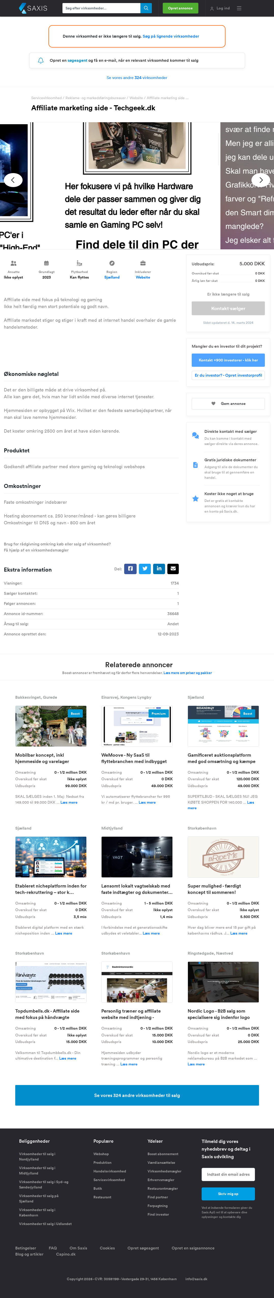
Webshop (101, 1153)
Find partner (158, 1197)
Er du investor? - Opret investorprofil (228, 375)
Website (136, 98)
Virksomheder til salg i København (37, 1212)
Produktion (102, 1162)
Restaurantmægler (163, 1188)
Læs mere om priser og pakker (188, 672)
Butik (97, 1188)
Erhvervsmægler (161, 1179)
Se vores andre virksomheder (137, 77)
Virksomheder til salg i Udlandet (45, 1223)
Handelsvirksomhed (109, 1171)
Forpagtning (158, 1205)
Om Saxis (78, 1248)
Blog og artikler (29, 1254)
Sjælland (112, 277)
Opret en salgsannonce (193, 1248)
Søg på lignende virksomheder (171, 36)
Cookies (107, 1248)
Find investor (158, 1214)
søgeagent (77, 60)
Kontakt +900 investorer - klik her (228, 360)
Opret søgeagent (143, 1248)
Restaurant (102, 1197)
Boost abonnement (163, 1153)
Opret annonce (181, 8)
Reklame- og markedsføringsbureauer (96, 98)
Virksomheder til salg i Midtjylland (37, 1170)
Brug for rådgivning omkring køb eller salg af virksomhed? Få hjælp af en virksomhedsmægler (57, 547)
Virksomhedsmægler (164, 1171)
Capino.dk (66, 1254)
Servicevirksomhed (46, 98)
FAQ (53, 1248)
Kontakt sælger (228, 308)
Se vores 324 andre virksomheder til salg (137, 1095)
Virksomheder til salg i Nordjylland (37, 1156)
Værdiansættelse (161, 1162)
